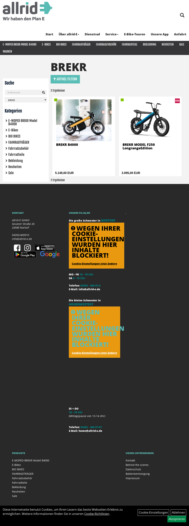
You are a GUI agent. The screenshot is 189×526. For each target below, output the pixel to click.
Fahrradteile (129, 44)
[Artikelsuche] (182, 15)
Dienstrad (92, 34)
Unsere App (160, 34)
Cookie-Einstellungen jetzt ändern (94, 263)
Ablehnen (178, 512)
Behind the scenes (137, 465)
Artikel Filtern (65, 79)
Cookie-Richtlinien (96, 514)
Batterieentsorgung (138, 473)
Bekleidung (149, 44)
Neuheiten (168, 44)
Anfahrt (180, 34)
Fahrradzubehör (106, 44)
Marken (7, 51)
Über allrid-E (69, 34)
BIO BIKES (61, 44)
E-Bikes (46, 44)
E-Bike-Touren (134, 34)
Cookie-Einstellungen (153, 512)
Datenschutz (133, 469)
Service (111, 34)
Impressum (133, 478)
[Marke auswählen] (26, 100)
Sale (181, 44)
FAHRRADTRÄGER (81, 44)
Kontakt (130, 460)
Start (49, 34)
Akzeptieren (177, 519)
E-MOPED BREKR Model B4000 (19, 44)
